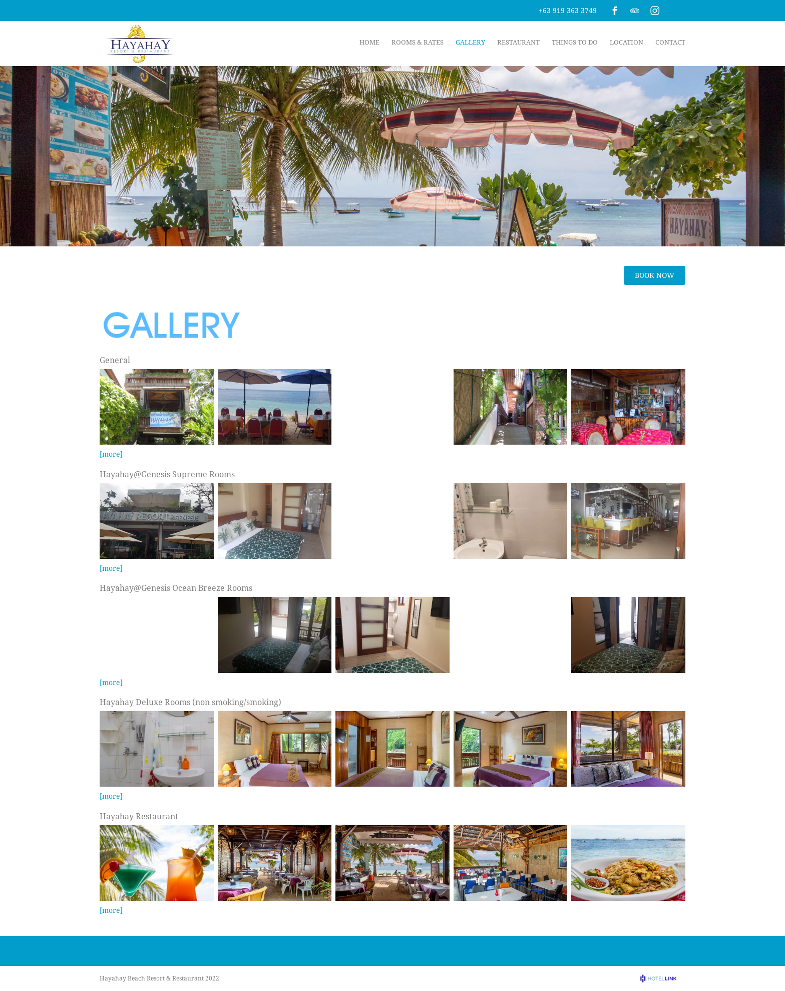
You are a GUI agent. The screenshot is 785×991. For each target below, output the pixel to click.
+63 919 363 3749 (568, 10)
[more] (111, 454)
